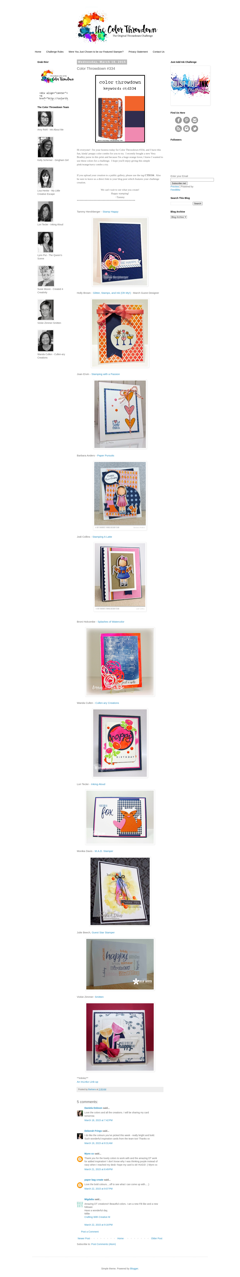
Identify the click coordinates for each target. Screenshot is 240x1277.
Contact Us (158, 51)
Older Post (156, 1238)
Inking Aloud (98, 784)
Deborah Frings (93, 1131)
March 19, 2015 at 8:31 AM (98, 1143)
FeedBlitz (175, 189)
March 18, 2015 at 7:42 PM (98, 1120)
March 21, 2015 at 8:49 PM (98, 1169)
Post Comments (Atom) (103, 1244)
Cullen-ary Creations (107, 702)
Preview (175, 186)
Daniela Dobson (93, 1108)
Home (38, 51)
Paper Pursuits (105, 455)
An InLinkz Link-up (87, 1081)
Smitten (99, 996)
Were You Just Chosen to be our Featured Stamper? (96, 51)
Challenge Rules (55, 51)
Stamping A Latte (102, 536)
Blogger (134, 1268)
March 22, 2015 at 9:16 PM (98, 1224)
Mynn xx (89, 1153)
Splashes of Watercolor (111, 621)
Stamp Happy (110, 211)
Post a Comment (90, 1231)
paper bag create (93, 1179)
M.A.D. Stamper (104, 851)
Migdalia (89, 1199)
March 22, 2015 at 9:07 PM (98, 1188)
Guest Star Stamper (103, 932)
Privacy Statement (138, 51)
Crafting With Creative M (97, 1217)
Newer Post (84, 1238)
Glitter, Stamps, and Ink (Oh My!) (112, 292)
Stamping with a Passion (105, 374)
